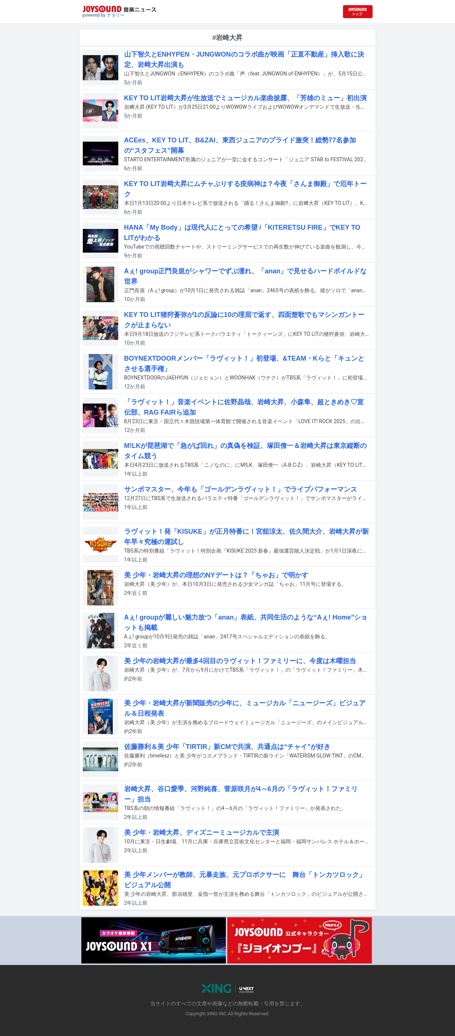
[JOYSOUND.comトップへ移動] (358, 11)
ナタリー (116, 15)
